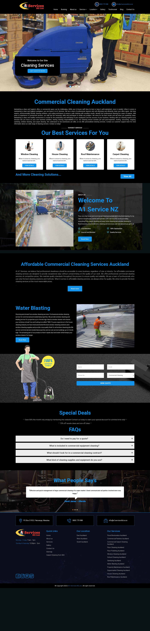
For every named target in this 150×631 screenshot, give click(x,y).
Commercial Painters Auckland (118, 611)
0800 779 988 (103, 4)
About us (73, 9)
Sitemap (49, 624)
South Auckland (82, 615)
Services (49, 615)
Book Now (85, 312)
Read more (75, 361)
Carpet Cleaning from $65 (55, 628)
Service (82, 9)
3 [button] (75, 159)
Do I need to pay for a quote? (97, 511)
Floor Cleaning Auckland (115, 620)
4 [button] (79, 159)
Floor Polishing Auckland (115, 623)
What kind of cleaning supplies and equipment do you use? (89, 532)
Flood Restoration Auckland (117, 608)
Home (55, 9)
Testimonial (112, 9)
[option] (75, 52)
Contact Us (130, 9)
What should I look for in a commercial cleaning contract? (90, 525)
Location (93, 9)
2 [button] (72, 159)
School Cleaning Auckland (116, 630)
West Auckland (82, 611)
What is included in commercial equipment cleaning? (91, 518)
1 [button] (70, 159)
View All (127, 249)
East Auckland (82, 608)
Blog (121, 9)
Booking (64, 9)
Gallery (102, 9)
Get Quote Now (37, 71)
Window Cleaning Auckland (116, 627)
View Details (29, 238)
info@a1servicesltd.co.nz (124, 4)
